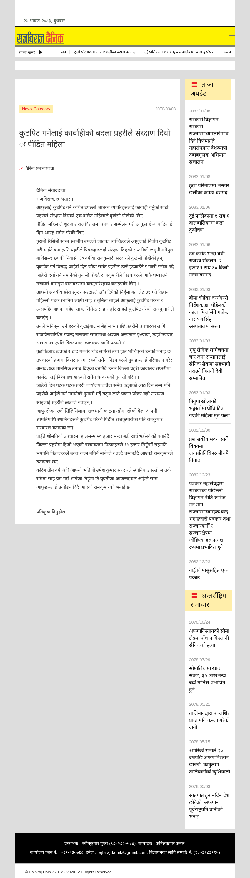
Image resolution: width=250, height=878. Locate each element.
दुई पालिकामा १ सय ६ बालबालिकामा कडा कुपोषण (181, 52)
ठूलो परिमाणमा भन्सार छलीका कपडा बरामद (106, 52)
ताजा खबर (31, 52)
